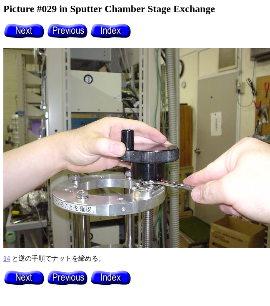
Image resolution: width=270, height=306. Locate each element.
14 (6, 258)
